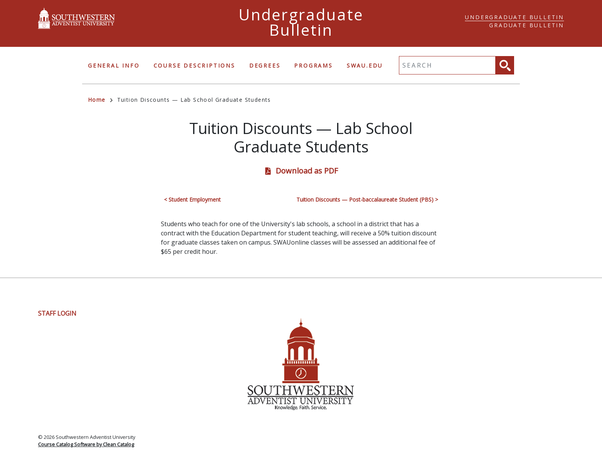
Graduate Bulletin (526, 25)
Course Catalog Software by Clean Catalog (86, 444)
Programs (313, 65)
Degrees (265, 65)
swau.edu (365, 65)
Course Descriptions (194, 65)
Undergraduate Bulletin (514, 17)
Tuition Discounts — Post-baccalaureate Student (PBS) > (367, 199)
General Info (114, 65)
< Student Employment (192, 199)
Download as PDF (307, 171)
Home (100, 99)
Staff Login (57, 313)
